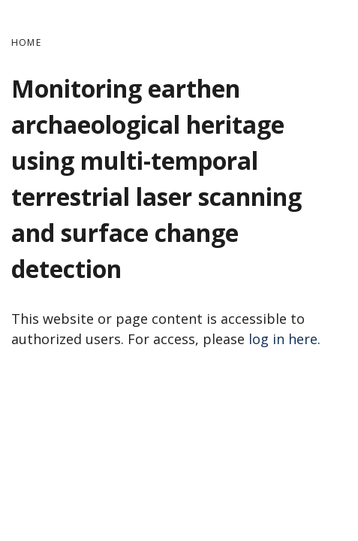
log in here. (284, 339)
